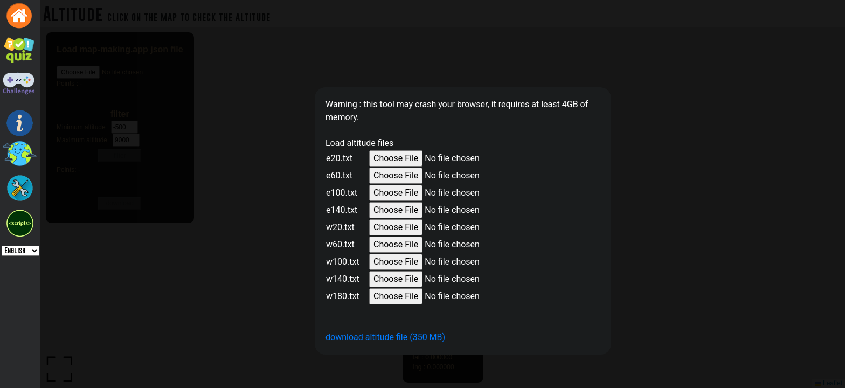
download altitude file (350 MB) (385, 337)
